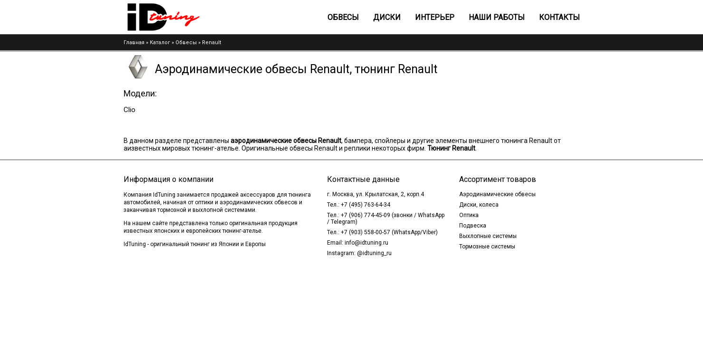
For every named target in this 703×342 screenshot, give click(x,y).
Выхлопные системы (488, 236)
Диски (387, 17)
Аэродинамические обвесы (497, 194)
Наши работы (497, 17)
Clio (129, 109)
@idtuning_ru (374, 253)
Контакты (559, 17)
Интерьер (434, 17)
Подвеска (472, 225)
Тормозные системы (487, 246)
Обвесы (343, 17)
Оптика (469, 215)
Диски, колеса (479, 204)
